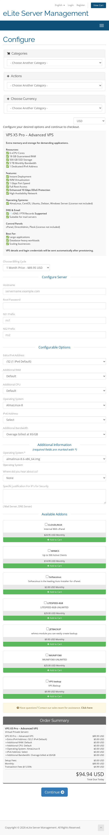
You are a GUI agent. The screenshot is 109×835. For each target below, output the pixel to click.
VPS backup (53, 681)
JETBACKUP (53, 629)
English (60, 5)
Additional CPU (11, 384)
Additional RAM (12, 370)
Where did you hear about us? (20, 471)
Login (71, 5)
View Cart (98, 5)
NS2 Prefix (9, 328)
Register (81, 5)
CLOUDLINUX (53, 524)
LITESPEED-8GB (53, 603)
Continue (54, 792)
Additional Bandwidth (15, 428)
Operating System (13, 399)
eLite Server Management (46, 13)
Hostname (9, 285)
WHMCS (53, 550)
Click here (87, 707)
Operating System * (14, 452)
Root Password (11, 299)
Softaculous (53, 576)
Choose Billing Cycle (14, 261)
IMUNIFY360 (54, 655)
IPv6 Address (10, 413)
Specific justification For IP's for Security (25, 486)
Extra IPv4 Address (13, 355)
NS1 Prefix (9, 314)
